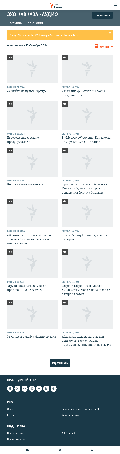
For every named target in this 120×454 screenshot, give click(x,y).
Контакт (11, 415)
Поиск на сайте (15, 433)
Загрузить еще (60, 363)
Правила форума (16, 439)
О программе (35, 23)
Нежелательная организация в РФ (80, 409)
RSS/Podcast (68, 433)
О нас (10, 409)
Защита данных (70, 415)
